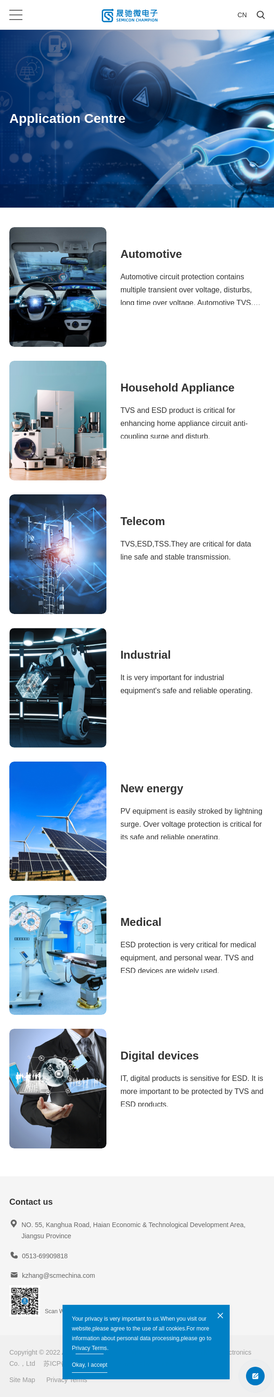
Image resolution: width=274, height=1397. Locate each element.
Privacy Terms (89, 1348)
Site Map (22, 1380)
